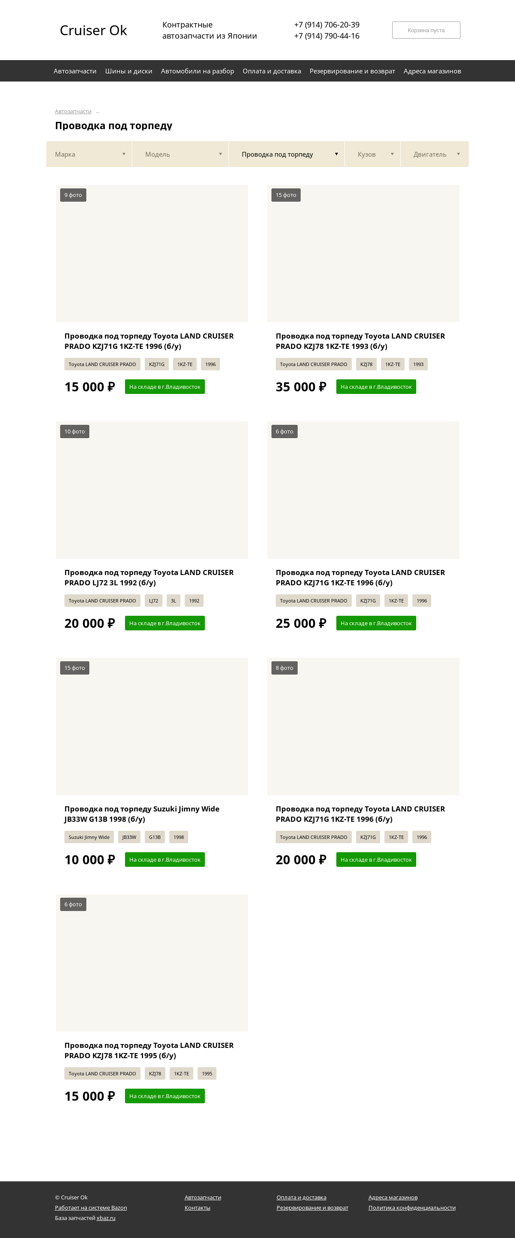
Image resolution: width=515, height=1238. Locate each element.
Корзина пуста (426, 30)
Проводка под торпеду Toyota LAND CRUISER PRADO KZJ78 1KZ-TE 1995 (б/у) (149, 1050)
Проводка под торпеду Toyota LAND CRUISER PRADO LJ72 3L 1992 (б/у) (149, 577)
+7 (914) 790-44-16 (327, 35)
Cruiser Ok (93, 30)
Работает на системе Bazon (91, 1207)
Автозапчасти (73, 111)
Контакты (197, 1207)
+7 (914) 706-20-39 (327, 24)
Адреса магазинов (393, 1197)
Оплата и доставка (301, 1197)
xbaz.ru (106, 1218)
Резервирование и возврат (312, 1207)
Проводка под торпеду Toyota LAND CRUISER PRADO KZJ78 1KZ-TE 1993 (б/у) (360, 341)
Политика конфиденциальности (412, 1207)
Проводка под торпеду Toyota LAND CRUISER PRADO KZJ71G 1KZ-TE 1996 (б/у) (149, 341)
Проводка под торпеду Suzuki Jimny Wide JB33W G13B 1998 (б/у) (141, 814)
